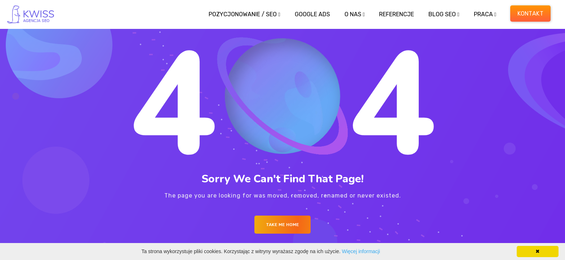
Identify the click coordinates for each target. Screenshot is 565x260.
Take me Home (282, 224)
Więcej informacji (361, 251)
